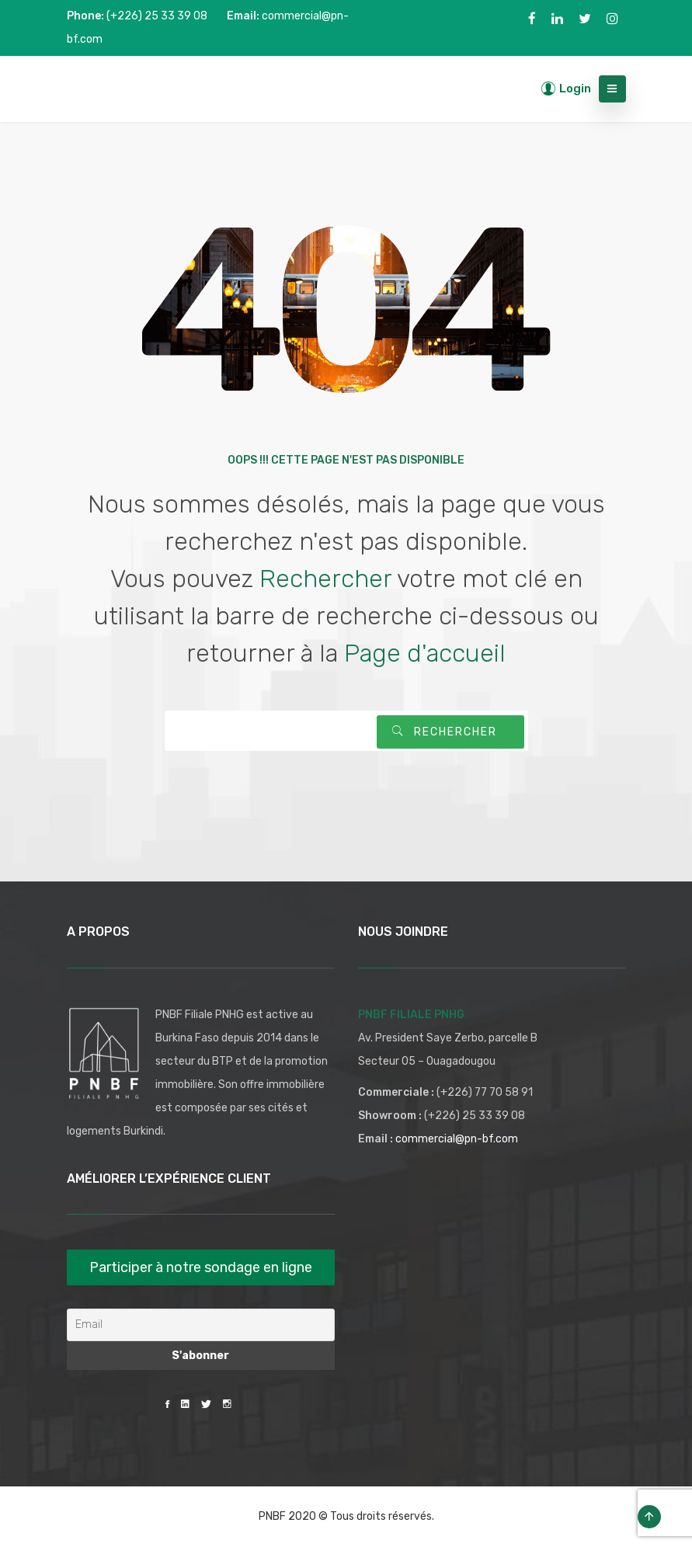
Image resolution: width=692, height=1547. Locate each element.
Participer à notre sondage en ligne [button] (200, 1267)
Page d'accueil (425, 653)
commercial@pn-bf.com (456, 1138)
